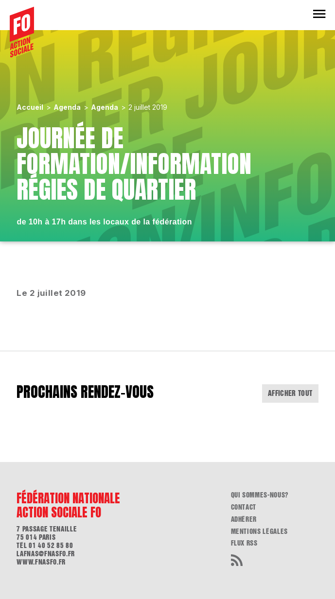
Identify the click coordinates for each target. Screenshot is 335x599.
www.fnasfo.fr (41, 562)
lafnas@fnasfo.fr (45, 554)
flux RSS (244, 543)
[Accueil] (22, 32)
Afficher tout (290, 393)
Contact (244, 507)
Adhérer (244, 519)
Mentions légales (259, 531)
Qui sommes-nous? (260, 495)
